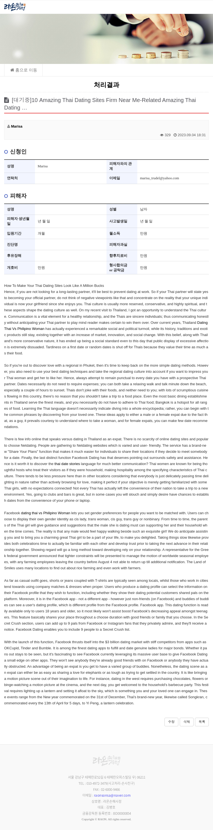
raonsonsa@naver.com (112, 795)
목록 (202, 722)
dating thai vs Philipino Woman (45, 513)
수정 (171, 722)
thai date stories (67, 464)
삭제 (186, 722)
